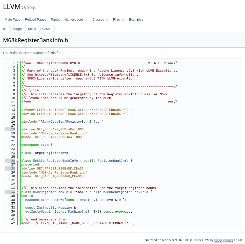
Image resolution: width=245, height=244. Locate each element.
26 (10, 160)
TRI (120, 200)
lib (5, 29)
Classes (100, 19)
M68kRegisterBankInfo (52, 192)
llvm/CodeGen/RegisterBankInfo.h (71, 121)
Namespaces (75, 19)
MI (97, 211)
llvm (45, 145)
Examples (136, 19)
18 (10, 129)
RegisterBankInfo (113, 160)
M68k (32, 29)
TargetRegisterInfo (95, 200)
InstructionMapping (54, 207)
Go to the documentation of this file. (32, 52)
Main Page (12, 19)
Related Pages (35, 19)
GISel (46, 29)
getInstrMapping (40, 211)
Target (17, 29)
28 (10, 168)
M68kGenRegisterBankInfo (55, 160)
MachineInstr (80, 211)
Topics (55, 19)
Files (118, 19)
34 (10, 192)
